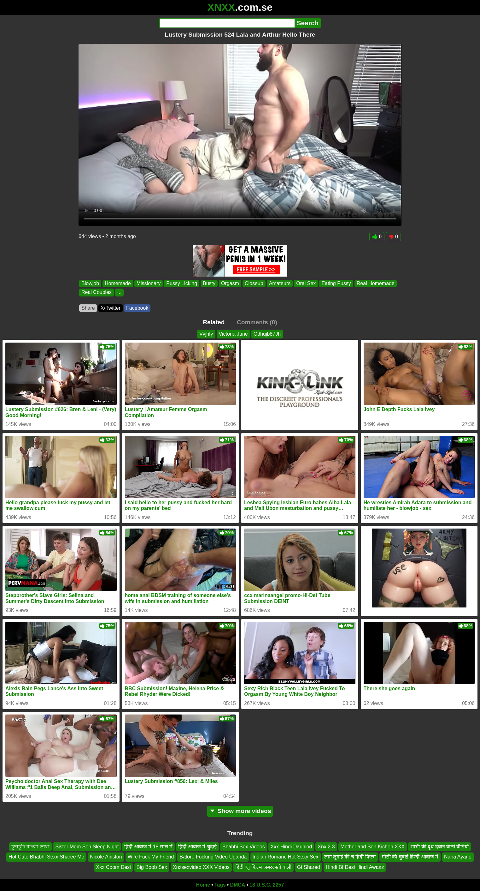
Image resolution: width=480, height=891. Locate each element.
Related (214, 322)
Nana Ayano (457, 857)
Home (203, 885)
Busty (209, 283)
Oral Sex (306, 283)
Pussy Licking (181, 283)
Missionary (149, 283)
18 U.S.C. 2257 (266, 885)
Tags (220, 885)
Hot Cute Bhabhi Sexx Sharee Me (46, 857)
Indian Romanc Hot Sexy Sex (286, 857)
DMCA (237, 885)
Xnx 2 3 (326, 846)
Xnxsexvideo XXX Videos (201, 867)
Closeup (254, 283)
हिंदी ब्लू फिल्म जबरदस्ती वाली (263, 867)
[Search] (227, 23)
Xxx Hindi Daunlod (291, 846)
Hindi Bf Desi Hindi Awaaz (355, 867)
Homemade (118, 283)
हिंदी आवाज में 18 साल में (148, 846)
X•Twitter (110, 308)
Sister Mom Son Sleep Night (87, 846)
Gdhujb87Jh (267, 334)
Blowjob (90, 283)
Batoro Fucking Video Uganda (213, 857)
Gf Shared (308, 867)
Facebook (137, 308)
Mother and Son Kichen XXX (373, 846)
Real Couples (96, 292)
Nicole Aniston (106, 857)
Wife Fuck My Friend (151, 857)
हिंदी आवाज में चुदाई (197, 846)
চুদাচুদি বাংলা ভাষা (30, 846)
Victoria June (233, 334)
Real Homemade (376, 283)
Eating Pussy (336, 283)
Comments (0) (257, 322)
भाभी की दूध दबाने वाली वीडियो (439, 846)
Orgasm (230, 283)
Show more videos (240, 811)
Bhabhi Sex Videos (243, 846)
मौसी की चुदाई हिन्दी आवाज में (410, 857)
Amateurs (279, 283)
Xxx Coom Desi (113, 867)
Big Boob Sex (152, 867)
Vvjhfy (206, 334)
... (119, 292)
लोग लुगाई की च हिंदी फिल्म (350, 857)
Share (88, 308)
